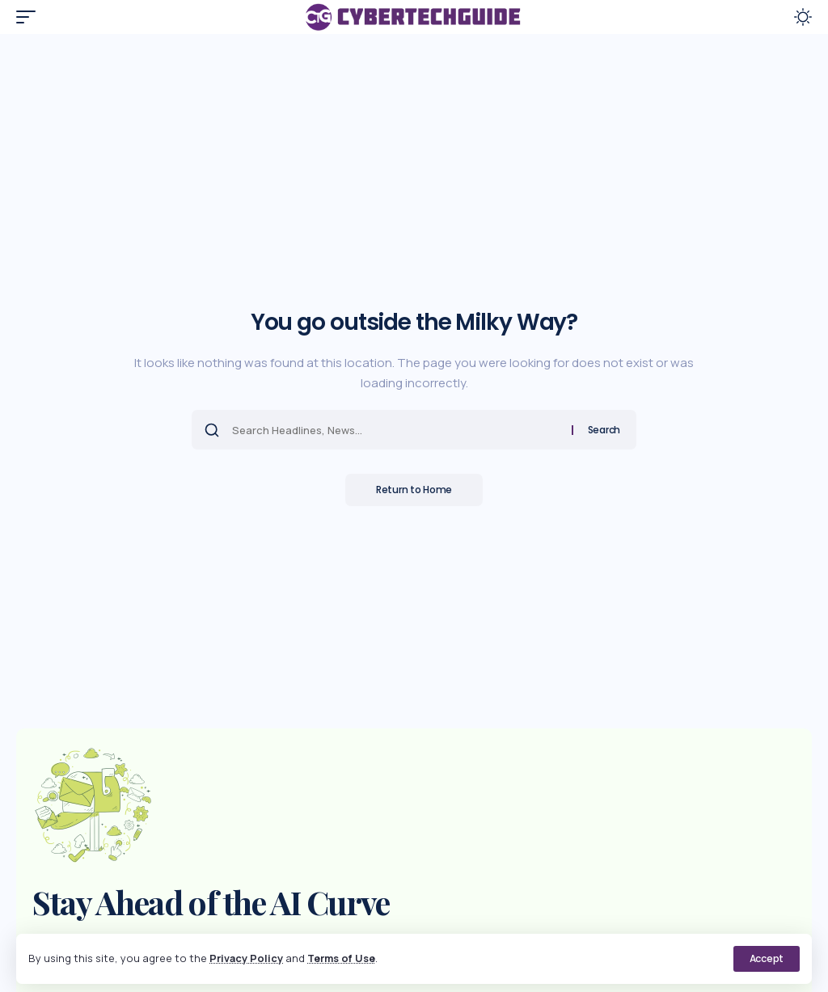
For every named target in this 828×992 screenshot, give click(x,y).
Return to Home (414, 489)
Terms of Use (342, 958)
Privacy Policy (246, 958)
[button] (766, 959)
